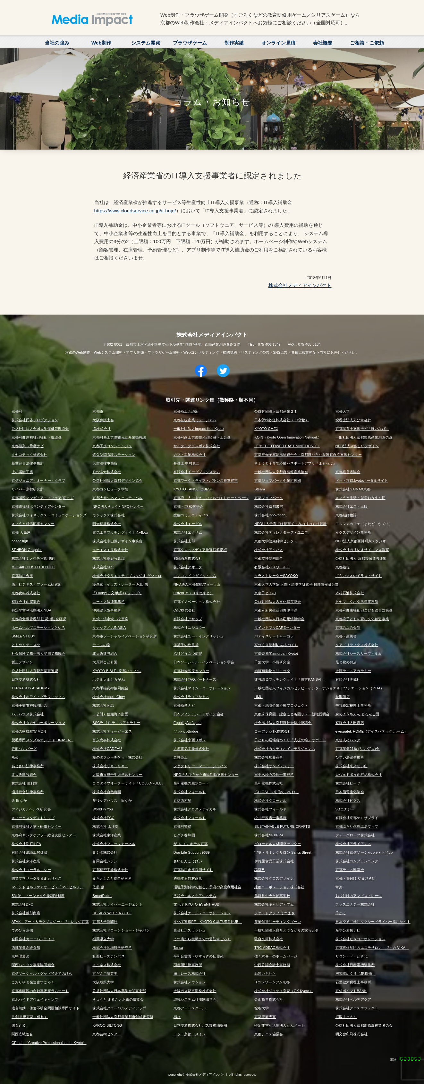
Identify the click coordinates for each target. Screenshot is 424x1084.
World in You (102, 809)
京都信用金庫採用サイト (193, 870)
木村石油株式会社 (349, 593)
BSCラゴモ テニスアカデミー (116, 723)
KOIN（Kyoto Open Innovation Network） (287, 437)
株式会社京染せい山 (351, 766)
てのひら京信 (22, 930)
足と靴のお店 (346, 662)
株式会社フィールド (190, 792)
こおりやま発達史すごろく (33, 982)
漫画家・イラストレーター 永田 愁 (120, 584)
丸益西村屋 (182, 800)
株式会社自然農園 (106, 792)
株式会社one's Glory (108, 697)
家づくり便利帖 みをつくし (276, 645)
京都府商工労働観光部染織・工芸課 (202, 437)
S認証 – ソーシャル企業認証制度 (38, 896)
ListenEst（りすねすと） (194, 593)
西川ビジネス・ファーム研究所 (37, 584)
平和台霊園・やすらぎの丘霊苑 (199, 956)
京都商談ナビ (184, 705)
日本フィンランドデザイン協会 (199, 714)
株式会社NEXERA (269, 835)
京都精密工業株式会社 (110, 870)
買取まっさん (346, 1017)
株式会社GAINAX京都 (352, 489)
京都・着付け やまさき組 (355, 878)
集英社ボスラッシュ (190, 930)
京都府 (17, 411)
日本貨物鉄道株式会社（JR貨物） (281, 420)
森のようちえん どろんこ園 (357, 714)
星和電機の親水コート (191, 783)
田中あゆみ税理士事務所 (274, 774)
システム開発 (145, 42)
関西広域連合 (22, 1034)
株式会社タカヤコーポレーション (38, 723)
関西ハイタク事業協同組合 (33, 965)
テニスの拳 (101, 645)
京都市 (97, 411)
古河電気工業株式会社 (191, 749)
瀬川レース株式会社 (190, 973)
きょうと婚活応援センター (33, 524)
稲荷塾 (259, 870)
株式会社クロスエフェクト (356, 1008)
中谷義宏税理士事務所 (353, 705)
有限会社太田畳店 (349, 723)
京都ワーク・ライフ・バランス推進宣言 (206, 480)
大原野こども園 (104, 662)
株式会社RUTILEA (26, 844)
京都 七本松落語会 (188, 506)
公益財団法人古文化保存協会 (277, 602)
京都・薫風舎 (346, 636)
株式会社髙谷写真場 (108, 558)
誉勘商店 (342, 697)
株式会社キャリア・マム (274, 904)
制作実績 (234, 42)
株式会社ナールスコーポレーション (202, 913)
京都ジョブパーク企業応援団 (277, 480)
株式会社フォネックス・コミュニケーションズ (49, 515)
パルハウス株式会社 (28, 714)
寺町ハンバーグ (24, 749)
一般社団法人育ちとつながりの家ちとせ (286, 930)
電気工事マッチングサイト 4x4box (120, 532)
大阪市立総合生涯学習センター (117, 774)
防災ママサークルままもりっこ (37, 878)
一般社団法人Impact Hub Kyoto (199, 429)
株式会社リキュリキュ (110, 766)
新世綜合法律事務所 (28, 463)
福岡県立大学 (103, 939)
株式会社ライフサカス (191, 697)
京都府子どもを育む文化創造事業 (362, 619)
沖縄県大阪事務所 (106, 610)
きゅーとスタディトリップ (33, 818)
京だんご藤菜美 (104, 973)
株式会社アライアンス (353, 844)
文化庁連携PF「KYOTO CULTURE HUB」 (208, 922)
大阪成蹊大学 (103, 982)
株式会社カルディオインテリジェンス (284, 749)
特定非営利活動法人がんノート (279, 1025)
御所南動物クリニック (272, 671)
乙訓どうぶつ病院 (188, 653)
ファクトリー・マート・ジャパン (200, 766)
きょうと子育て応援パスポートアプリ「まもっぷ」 (295, 463)
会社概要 (323, 42)
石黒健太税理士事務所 (353, 982)
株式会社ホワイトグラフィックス (38, 697)
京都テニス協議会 (349, 870)
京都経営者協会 (347, 472)
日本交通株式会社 (26, 679)
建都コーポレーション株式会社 (279, 887)
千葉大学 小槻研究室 (272, 662)
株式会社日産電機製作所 (355, 965)
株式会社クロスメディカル (195, 809)
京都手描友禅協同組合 (110, 688)
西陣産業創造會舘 (26, 947)
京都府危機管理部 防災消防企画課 (39, 619)
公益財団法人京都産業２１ (275, 411)
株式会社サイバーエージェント (117, 904)
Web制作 (101, 42)
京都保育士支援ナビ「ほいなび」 (362, 429)
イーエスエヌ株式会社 (110, 550)
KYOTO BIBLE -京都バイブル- (116, 671)
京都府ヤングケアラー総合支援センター (44, 835)
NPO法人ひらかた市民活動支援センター (206, 774)
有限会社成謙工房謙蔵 (29, 852)
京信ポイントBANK (351, 991)
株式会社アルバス (268, 550)
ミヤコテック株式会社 (29, 454)
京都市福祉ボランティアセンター (38, 506)
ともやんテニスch (26, 645)
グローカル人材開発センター (277, 844)
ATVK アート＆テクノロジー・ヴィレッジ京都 (50, 922)
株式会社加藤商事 (268, 757)
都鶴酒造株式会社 (188, 558)
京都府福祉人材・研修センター (37, 826)
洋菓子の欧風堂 (186, 645)
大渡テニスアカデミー (353, 671)
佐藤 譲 (98, 887)
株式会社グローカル (270, 800)
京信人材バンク (347, 740)
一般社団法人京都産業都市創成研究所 (122, 1017)
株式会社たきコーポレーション (360, 939)
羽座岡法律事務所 (188, 965)
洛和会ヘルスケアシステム (195, 896)
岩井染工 (181, 757)
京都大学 (342, 411)
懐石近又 (19, 1025)
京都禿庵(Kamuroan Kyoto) (276, 653)
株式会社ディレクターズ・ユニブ (281, 532)
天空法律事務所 (104, 463)
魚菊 (15, 757)
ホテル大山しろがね (108, 679)
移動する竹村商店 (188, 878)
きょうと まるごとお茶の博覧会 (117, 999)
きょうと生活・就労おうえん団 (360, 498)
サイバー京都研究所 (28, 489)
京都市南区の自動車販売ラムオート (40, 991)
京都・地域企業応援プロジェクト (281, 705)
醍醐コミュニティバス (191, 515)
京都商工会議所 (186, 411)
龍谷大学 (261, 1008)
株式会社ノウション (190, 982)
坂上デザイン (22, 662)
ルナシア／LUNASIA (109, 627)
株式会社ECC (103, 818)
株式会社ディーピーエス (112, 731)
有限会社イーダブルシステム (197, 472)
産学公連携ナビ (347, 930)
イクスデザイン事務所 (353, 532)
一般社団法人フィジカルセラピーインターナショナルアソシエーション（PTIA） (319, 688)
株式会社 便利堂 (25, 783)
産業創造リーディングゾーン (277, 922)
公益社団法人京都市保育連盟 (35, 671)
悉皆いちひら (265, 973)
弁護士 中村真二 (186, 463)
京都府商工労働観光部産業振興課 (119, 437)
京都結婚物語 (346, 515)
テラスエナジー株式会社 (355, 904)
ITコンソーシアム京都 (272, 982)
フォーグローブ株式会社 (355, 835)
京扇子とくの (265, 593)
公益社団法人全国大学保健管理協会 (40, 429)
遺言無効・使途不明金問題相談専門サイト (46, 1008)
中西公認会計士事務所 (272, 965)
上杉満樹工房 (22, 472)
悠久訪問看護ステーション (113, 454)
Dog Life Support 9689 (192, 852)
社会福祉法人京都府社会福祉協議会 (282, 723)
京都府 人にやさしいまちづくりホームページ (211, 498)
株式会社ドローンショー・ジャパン (120, 930)
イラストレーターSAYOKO (276, 576)
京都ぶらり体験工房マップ (356, 826)
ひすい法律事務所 (349, 757)
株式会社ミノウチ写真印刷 (33, 558)
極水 (177, 1017)
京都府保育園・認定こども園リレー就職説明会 (291, 714)
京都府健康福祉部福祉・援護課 (37, 437)
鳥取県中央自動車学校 (272, 896)
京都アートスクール (190, 1008)
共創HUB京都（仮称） (30, 1017)
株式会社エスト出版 (351, 506)
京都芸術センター (106, 1034)
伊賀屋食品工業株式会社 (274, 861)
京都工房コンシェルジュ (112, 446)
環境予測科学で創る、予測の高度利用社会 (208, 887)
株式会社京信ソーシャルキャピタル (364, 852)
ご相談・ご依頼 (367, 42)
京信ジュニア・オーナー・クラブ (38, 480)
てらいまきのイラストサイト (358, 576)
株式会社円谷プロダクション (35, 420)
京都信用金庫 (22, 576)
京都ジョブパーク (268, 498)
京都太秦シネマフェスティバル (117, 498)
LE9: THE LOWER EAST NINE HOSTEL (287, 446)
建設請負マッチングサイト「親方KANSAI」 (289, 679)
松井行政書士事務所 (270, 818)
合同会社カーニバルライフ (33, 939)
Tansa (178, 947)
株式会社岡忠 (103, 705)
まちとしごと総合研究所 (112, 878)
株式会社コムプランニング (356, 861)
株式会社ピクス (347, 800)
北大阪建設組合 (104, 653)
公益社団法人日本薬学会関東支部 (119, 991)
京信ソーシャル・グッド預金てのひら (42, 973)
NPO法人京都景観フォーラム (197, 584)
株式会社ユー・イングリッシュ (199, 636)
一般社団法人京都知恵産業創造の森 (364, 437)
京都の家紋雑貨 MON (29, 731)
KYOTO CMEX (266, 429)
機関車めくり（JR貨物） (355, 973)
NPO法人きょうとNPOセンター (118, 506)
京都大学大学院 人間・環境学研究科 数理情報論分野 (296, 584)
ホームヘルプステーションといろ (38, 627)
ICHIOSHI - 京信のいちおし (276, 792)
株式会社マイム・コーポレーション (202, 688)
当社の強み (57, 42)
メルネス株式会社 (106, 965)
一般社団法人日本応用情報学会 (279, 619)
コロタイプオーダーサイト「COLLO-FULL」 (128, 783)
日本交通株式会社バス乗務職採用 (200, 1025)
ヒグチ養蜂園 (184, 835)
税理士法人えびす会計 (353, 420)
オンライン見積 (278, 42)
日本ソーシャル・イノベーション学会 (204, 662)
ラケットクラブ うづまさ (274, 913)
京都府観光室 (265, 1017)
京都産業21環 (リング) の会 (357, 749)
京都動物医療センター (191, 671)
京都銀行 (342, 567)
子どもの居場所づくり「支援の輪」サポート (290, 740)
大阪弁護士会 (103, 420)
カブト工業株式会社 (190, 454)
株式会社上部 (184, 541)
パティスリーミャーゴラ (274, 636)
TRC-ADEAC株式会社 (272, 947)
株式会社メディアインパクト (300, 285)
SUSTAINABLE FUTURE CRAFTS (282, 826)
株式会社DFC (22, 904)
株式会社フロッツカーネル (113, 844)
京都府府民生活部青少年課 (275, 610)
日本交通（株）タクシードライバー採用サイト (373, 922)
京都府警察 (182, 826)
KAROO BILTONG (107, 1025)
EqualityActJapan (187, 723)
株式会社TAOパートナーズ (195, 679)
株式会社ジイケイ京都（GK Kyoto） (283, 991)
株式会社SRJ (103, 567)
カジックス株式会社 (108, 515)
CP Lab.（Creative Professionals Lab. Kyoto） (49, 1043)
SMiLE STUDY (23, 636)
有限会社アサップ (188, 619)
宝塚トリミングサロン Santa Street (282, 852)
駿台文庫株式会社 (268, 939)
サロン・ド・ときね (351, 956)
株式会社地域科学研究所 (112, 947)
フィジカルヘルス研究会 (31, 809)
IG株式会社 (101, 429)
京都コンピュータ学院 (110, 489)
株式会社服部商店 (26, 913)
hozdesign (20, 541)
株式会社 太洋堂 (105, 826)
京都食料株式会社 (26, 593)
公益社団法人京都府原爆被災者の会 (364, 1025)
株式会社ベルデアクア (353, 999)
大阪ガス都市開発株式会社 (195, 991)
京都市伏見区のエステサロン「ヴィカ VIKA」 (372, 947)
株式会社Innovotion (269, 515)
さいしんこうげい (188, 861)
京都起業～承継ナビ (28, 446)
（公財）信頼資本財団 (110, 714)
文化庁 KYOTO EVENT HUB (196, 904)
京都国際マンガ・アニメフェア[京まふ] (43, 498)
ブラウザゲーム (190, 42)
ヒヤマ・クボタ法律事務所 (356, 602)
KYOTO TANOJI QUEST (193, 489)
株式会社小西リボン (190, 740)
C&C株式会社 (184, 610)
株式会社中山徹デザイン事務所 (117, 541)
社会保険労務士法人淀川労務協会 (38, 653)
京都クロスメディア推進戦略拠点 (200, 550)
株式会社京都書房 (268, 506)
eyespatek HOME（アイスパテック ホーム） (371, 731)
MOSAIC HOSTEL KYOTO (33, 567)
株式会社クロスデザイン (274, 878)
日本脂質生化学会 (349, 792)
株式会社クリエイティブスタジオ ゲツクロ (126, 576)
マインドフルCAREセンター (277, 627)
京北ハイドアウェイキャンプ (35, 999)
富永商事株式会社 (106, 740)
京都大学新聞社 (104, 922)
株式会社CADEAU (107, 749)
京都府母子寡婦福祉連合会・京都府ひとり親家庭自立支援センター (308, 454)
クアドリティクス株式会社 (356, 645)
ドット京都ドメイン (190, 1034)
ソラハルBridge (186, 731)
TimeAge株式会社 (106, 472)
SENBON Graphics (27, 550)
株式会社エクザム (188, 532)
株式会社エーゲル (188, 524)
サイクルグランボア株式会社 (197, 446)
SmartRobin (102, 896)
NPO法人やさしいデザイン (357, 446)
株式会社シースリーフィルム (358, 653)
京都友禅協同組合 (268, 558)
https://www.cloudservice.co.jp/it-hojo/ (135, 210)
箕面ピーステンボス (108, 956)
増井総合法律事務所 (28, 792)
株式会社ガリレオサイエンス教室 (362, 550)
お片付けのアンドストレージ (358, 896)
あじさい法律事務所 (28, 766)
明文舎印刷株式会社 (351, 1034)
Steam (259, 489)
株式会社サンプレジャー (274, 766)
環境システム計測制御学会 (195, 999)
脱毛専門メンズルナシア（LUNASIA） (42, 740)
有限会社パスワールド (272, 567)
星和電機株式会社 (268, 783)
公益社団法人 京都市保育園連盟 (360, 558)
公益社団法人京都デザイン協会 (117, 480)
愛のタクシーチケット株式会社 (117, 757)
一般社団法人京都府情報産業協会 (281, 472)
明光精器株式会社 (106, 524)
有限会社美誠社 (347, 679)
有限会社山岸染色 (26, 602)
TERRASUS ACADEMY (31, 688)
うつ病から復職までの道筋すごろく (202, 939)
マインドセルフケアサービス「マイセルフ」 (47, 887)
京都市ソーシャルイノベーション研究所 (124, 636)
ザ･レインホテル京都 (191, 844)
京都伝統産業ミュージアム (195, 420)
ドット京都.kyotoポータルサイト (361, 480)
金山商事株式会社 (268, 999)
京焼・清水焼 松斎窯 (110, 619)
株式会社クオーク (188, 567)
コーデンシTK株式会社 (272, 731)
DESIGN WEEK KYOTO (111, 913)
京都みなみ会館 (347, 627)
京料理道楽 (21, 956)
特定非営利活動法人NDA (31, 610)
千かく (340, 913)
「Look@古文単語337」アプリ (117, 593)
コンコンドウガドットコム (195, 576)
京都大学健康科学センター (275, 541)
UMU (258, 697)
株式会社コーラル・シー (31, 870)
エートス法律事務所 (108, 602)
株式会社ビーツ (347, 783)
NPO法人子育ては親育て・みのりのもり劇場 (290, 524)
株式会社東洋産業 (106, 835)
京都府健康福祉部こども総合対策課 (364, 610)
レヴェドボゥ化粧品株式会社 (358, 774)
